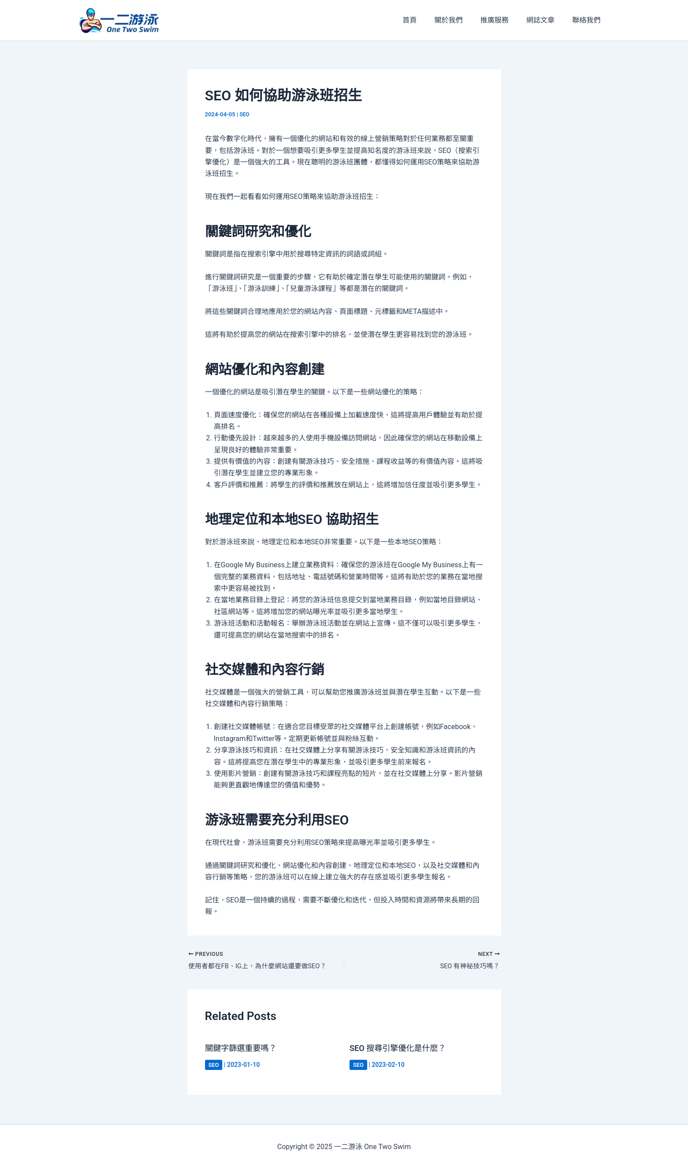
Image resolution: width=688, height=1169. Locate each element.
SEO (244, 114)
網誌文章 (546, 20)
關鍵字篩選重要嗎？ (245, 1049)
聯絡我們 (588, 20)
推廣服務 (503, 20)
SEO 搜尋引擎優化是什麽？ (403, 1049)
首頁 (425, 20)
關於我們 (461, 20)
